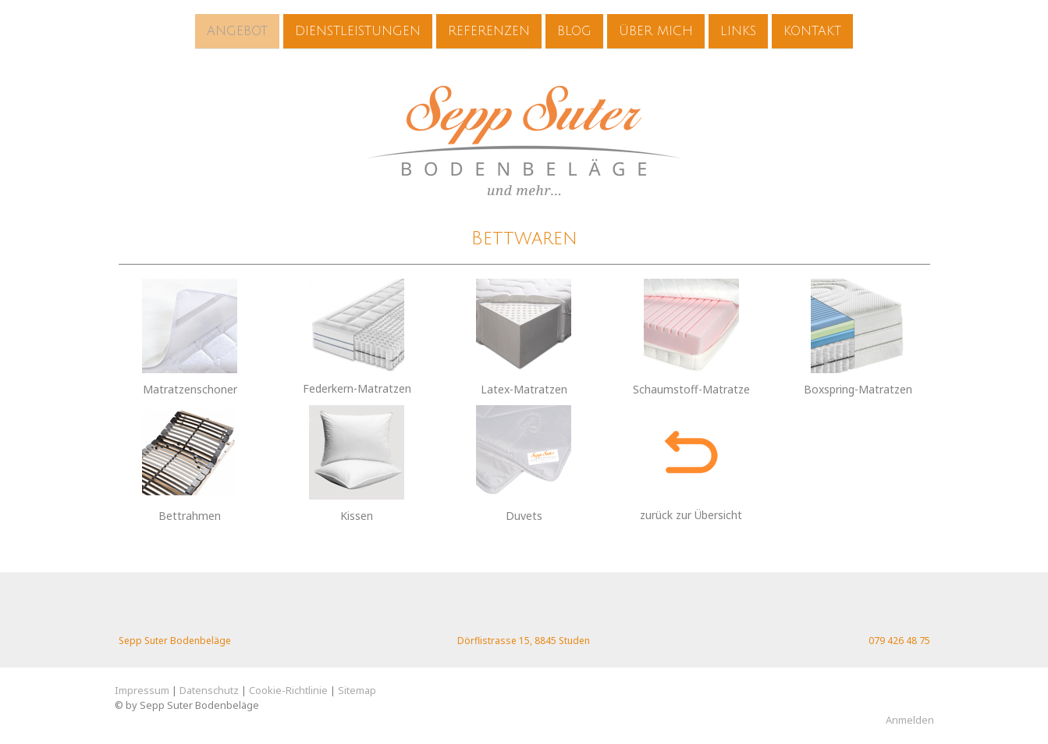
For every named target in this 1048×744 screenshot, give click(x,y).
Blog (574, 30)
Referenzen (489, 30)
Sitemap (357, 690)
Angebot (237, 30)
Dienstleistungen (358, 30)
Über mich (656, 30)
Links (738, 30)
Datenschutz (209, 690)
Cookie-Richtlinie (288, 690)
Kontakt (812, 30)
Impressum (142, 690)
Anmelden (910, 720)
